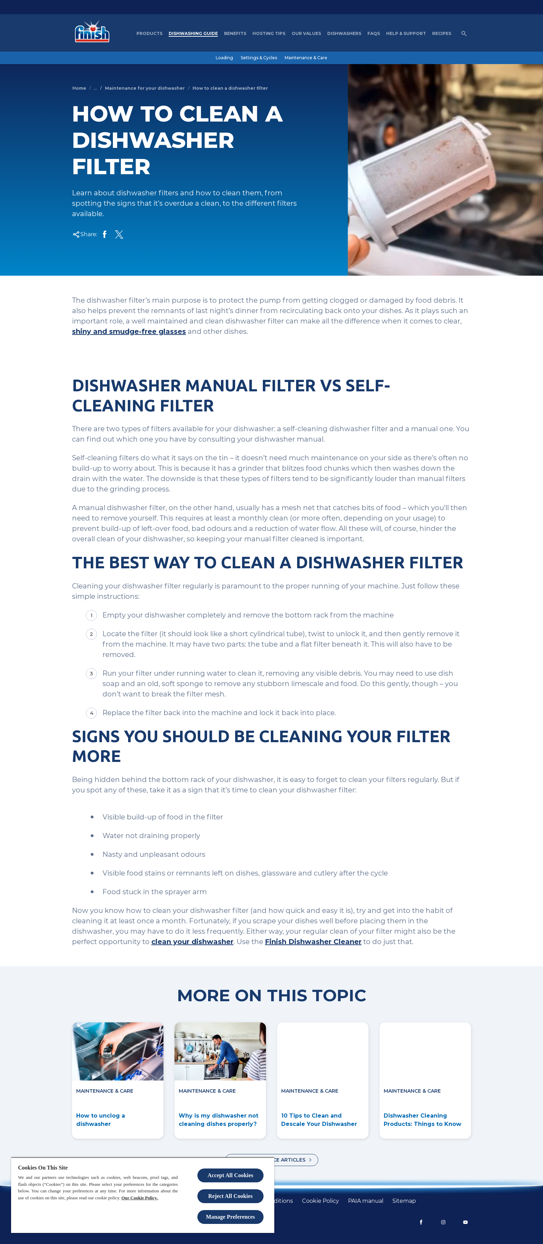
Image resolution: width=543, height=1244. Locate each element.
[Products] (149, 33)
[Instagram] (443, 1222)
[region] (142, 1195)
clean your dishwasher (192, 942)
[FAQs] (373, 33)
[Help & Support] (406, 33)
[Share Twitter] (119, 234)
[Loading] (224, 57)
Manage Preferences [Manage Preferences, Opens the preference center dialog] (230, 1217)
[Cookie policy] (320, 1201)
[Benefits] (235, 33)
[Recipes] (442, 33)
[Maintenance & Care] (306, 57)
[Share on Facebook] (104, 234)
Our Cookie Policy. (139, 1197)
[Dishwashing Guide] (193, 33)
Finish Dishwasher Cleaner (313, 942)
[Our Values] (306, 33)
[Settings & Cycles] (258, 57)
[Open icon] (464, 34)
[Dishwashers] (344, 33)
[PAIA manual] (366, 1201)
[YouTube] (465, 1222)
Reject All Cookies (230, 1196)
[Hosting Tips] (269, 33)
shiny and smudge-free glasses (129, 331)
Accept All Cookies (230, 1175)
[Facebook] (421, 1222)
